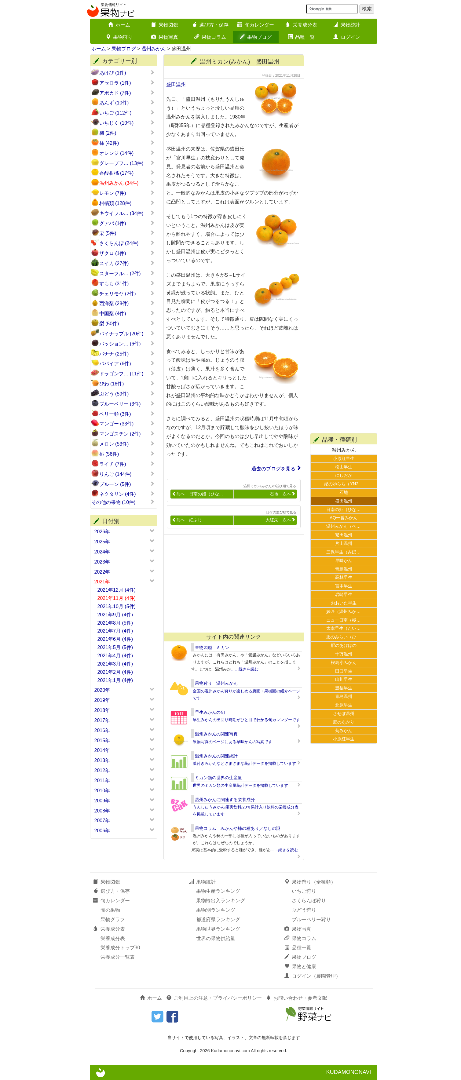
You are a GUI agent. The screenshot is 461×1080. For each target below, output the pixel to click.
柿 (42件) (127, 143)
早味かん (343, 560)
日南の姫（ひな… (343, 509)
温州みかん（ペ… (343, 526)
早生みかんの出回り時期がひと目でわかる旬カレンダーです (246, 719)
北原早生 (343, 704)
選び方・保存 (210, 24)
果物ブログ (256, 37)
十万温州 (343, 653)
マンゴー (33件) (127, 423)
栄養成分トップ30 (120, 947)
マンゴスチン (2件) (127, 433)
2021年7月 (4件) (115, 630)
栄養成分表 (301, 24)
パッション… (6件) (127, 343)
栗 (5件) (127, 233)
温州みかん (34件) (127, 183)
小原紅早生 (343, 458)
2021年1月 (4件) (115, 680)
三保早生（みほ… (343, 551)
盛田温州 (176, 84)
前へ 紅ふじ (187, 520)
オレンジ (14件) (127, 153)
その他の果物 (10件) (123, 502)
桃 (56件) (127, 454)
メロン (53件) (127, 444)
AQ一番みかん (343, 517)
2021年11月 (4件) (116, 598)
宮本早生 (343, 585)
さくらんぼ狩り (309, 900)
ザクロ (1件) (127, 253)
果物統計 (346, 24)
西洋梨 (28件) (127, 303)
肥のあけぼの (344, 645)
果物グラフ (113, 919)
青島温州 (343, 569)
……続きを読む (245, 669)
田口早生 (343, 671)
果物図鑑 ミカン (212, 647)
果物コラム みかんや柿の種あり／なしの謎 (237, 828)
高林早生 (343, 577)
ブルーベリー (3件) (127, 404)
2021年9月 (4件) (115, 614)
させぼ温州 (343, 713)
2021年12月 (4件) (116, 590)
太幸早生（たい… (343, 628)
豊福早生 (343, 687)
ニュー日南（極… (343, 620)
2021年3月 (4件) (115, 663)
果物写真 (164, 37)
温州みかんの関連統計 (216, 755)
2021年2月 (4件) (115, 672)
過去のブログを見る (273, 468)
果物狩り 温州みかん (216, 683)
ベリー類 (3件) (127, 414)
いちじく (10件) (127, 123)
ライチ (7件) (127, 464)
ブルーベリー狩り (311, 919)
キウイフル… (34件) (127, 213)
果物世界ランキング (218, 929)
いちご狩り (304, 891)
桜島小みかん (344, 662)
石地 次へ (282, 494)
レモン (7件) (127, 193)
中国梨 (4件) (127, 313)
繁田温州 (343, 534)
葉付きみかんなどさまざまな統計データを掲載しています (244, 763)
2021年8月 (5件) (115, 623)
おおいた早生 (344, 602)
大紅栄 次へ (280, 520)
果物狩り (119, 37)
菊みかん (343, 730)
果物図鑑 (164, 24)
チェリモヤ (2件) (127, 293)
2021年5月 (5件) (115, 647)
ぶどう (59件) (127, 393)
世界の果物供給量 (215, 938)
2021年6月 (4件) (115, 639)
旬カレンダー (255, 24)
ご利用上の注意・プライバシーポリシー (214, 998)
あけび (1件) (127, 72)
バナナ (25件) (127, 353)
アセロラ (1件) (127, 83)
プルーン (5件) (127, 484)
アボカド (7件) (127, 93)
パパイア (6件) (127, 363)
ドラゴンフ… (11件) (127, 373)
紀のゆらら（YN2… (343, 483)
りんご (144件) (127, 474)
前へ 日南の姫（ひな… (197, 494)
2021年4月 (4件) (115, 655)
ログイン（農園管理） (312, 976)
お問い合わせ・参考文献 (296, 998)
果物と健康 (300, 966)
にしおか (343, 475)
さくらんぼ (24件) (127, 243)
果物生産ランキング (218, 891)
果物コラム (210, 37)
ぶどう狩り (304, 910)
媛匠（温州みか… (343, 611)
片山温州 (343, 543)
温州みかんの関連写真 (216, 734)
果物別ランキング (215, 910)
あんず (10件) (127, 102)
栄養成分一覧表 (118, 957)
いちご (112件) (127, 112)
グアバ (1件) (127, 223)
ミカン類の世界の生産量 (218, 777)
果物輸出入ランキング (220, 900)
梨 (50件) (127, 323)
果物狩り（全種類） (310, 882)
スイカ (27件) (127, 263)
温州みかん (153, 48)
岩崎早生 (343, 594)
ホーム (119, 24)
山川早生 (343, 679)
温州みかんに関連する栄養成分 (225, 799)
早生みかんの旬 (210, 712)
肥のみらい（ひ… (343, 636)
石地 (343, 492)
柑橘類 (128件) (127, 203)
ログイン (346, 37)
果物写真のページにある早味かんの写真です (232, 741)
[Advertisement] (231, 583)
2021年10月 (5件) (116, 606)
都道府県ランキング (218, 919)
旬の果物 (110, 910)
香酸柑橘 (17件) (127, 173)
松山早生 (343, 466)
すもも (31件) (127, 283)
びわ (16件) (127, 383)
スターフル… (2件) (127, 273)
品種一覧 (301, 37)
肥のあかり (343, 722)
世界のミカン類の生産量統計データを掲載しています (240, 785)
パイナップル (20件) (127, 333)
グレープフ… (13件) (127, 163)
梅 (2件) (127, 133)
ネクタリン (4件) (127, 494)
